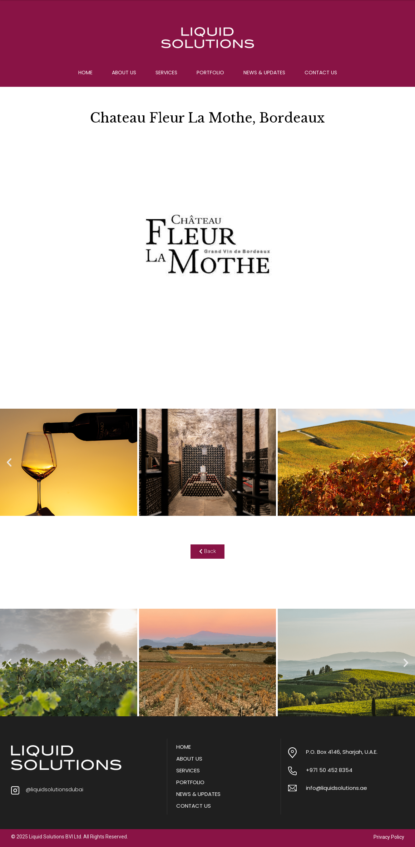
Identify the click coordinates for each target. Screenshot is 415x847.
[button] (9, 462)
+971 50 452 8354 (329, 770)
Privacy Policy (389, 837)
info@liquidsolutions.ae (336, 788)
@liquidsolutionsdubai (54, 789)
